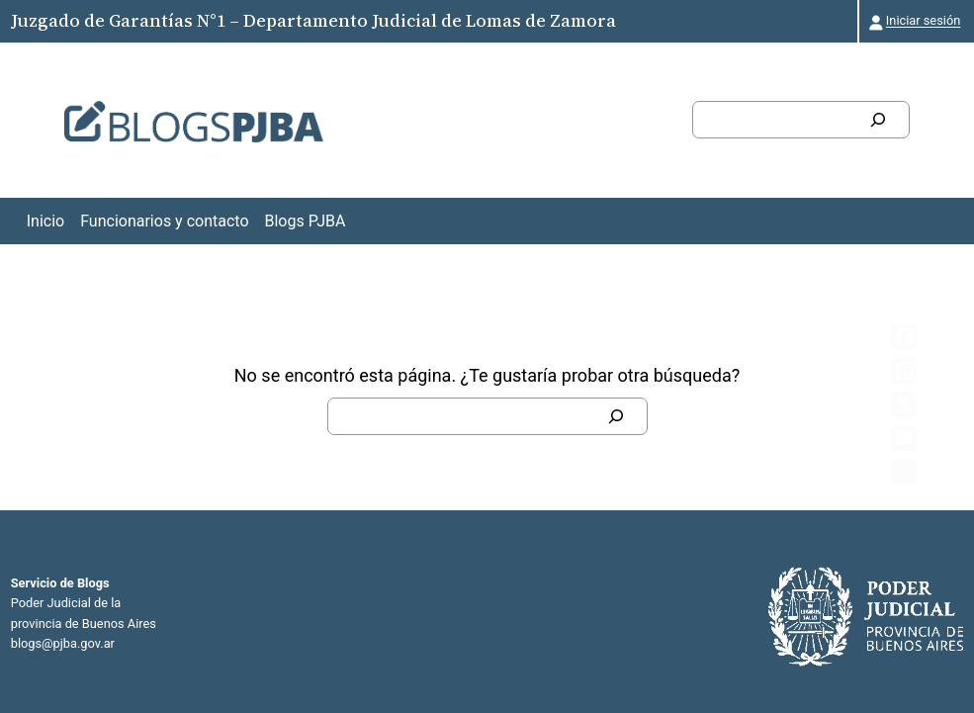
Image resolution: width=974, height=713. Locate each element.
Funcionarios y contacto (164, 221)
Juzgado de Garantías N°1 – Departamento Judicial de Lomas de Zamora (313, 20)
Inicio (45, 221)
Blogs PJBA (305, 221)
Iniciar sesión (923, 20)
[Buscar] (878, 120)
